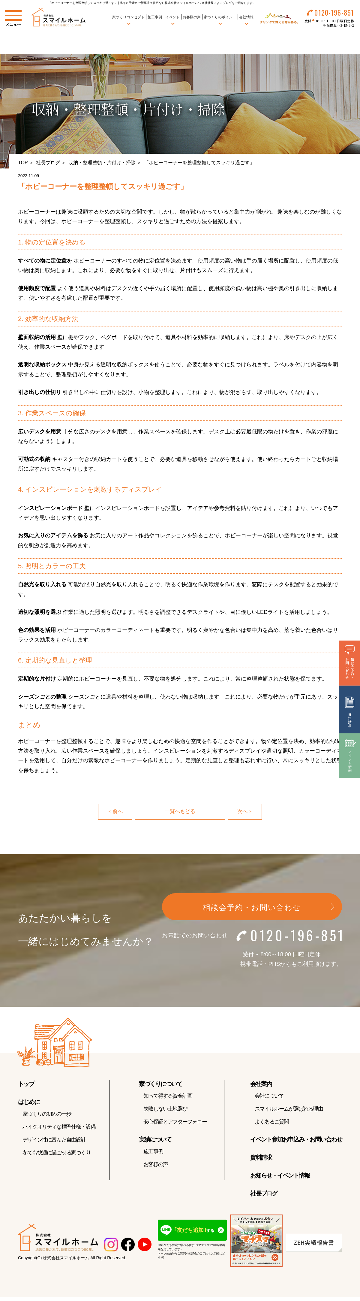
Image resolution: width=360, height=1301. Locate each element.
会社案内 (261, 1084)
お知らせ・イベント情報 (280, 1176)
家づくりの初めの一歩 (46, 1114)
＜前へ (114, 812)
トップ (26, 1084)
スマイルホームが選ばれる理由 (289, 1109)
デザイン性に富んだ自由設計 (54, 1140)
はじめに (29, 1102)
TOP (23, 162)
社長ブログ (48, 162)
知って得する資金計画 (167, 1096)
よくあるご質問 (272, 1122)
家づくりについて (160, 1084)
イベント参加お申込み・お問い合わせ (296, 1140)
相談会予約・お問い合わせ (252, 908)
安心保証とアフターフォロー (175, 1122)
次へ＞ (245, 812)
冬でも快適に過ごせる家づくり (56, 1153)
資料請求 (261, 1158)
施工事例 (154, 18)
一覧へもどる (180, 812)
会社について (269, 1096)
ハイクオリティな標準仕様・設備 (58, 1127)
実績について (155, 1140)
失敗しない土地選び (165, 1109)
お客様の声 (191, 18)
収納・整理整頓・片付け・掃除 (102, 162)
